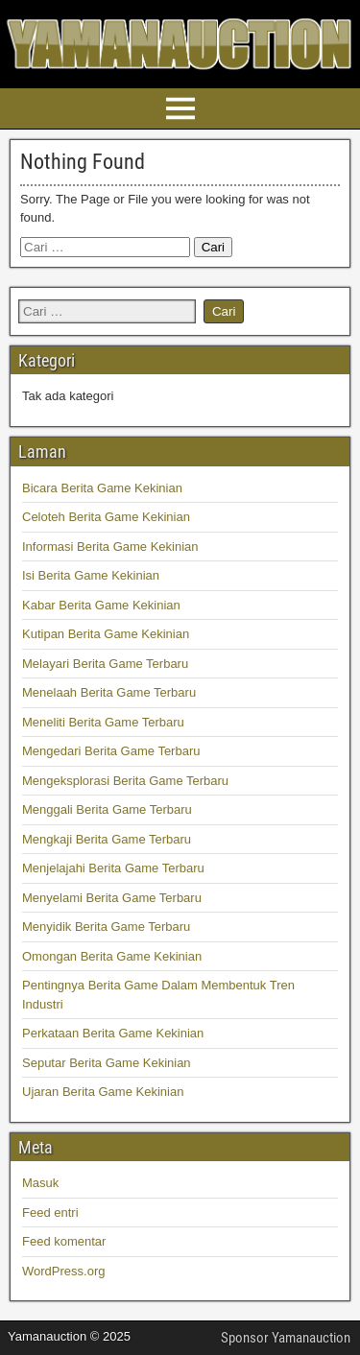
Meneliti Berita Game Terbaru (103, 722)
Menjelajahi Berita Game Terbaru (113, 868)
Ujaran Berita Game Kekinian (102, 1091)
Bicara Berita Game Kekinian (102, 488)
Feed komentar (64, 1241)
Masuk (40, 1183)
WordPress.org (63, 1271)
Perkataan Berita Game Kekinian (113, 1033)
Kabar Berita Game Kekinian (101, 605)
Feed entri (50, 1212)
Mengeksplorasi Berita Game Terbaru (125, 780)
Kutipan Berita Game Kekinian (105, 634)
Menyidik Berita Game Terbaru (106, 926)
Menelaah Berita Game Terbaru (109, 692)
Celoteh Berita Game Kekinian (106, 517)
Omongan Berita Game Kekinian (112, 956)
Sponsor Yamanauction (285, 1337)
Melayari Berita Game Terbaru (105, 663)
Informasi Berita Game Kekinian (110, 546)
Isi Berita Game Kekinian (90, 575)
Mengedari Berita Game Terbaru (111, 751)
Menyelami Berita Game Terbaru (112, 898)
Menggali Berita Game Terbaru (107, 809)
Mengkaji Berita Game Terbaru (106, 839)
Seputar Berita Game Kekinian (106, 1063)
